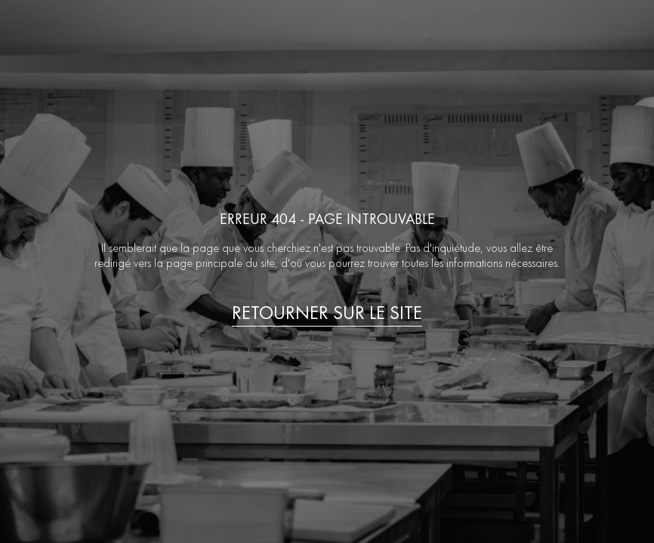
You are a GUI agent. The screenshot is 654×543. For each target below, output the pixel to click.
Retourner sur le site (327, 313)
